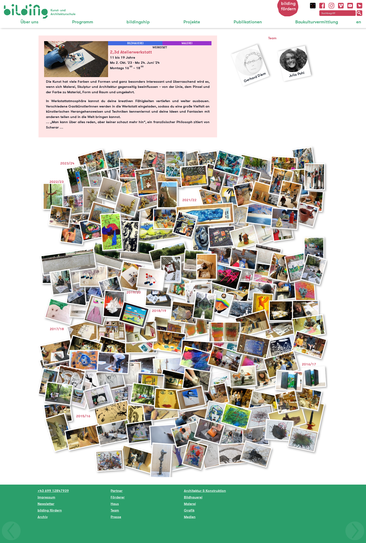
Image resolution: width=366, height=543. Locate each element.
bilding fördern (288, 6)
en (358, 22)
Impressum (46, 497)
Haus (115, 503)
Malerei (190, 503)
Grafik (189, 510)
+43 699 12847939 (53, 490)
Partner (117, 490)
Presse (116, 516)
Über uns (30, 22)
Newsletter (46, 503)
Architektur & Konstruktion (205, 490)
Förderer (118, 497)
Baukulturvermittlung (316, 22)
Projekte (191, 22)
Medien (190, 516)
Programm (82, 22)
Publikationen (248, 22)
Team (115, 510)
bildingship (138, 22)
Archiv (43, 516)
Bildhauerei (193, 497)
